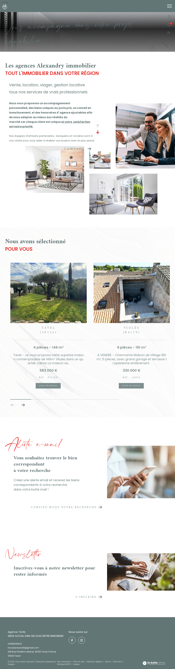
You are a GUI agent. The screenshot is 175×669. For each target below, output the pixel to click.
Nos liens (118, 661)
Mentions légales (95, 661)
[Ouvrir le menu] (169, 6)
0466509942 (15, 643)
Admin (108, 661)
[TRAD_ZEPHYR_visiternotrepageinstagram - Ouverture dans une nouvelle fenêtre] (81, 640)
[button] (23, 405)
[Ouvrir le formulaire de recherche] (151, 6)
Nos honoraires (64, 661)
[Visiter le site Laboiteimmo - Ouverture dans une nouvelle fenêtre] (154, 663)
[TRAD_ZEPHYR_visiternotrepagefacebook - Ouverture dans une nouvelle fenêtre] (72, 640)
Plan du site (79, 661)
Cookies (76, 664)
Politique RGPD (63, 664)
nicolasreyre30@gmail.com (23, 647)
